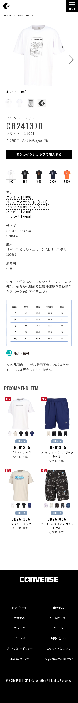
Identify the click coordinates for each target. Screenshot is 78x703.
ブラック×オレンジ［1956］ (27, 206)
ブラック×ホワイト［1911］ (27, 201)
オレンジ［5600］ (19, 216)
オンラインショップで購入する (39, 154)
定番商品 (19, 618)
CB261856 (57, 519)
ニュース (58, 628)
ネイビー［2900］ (19, 211)
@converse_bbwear (58, 659)
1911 (25, 179)
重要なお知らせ (19, 659)
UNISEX (21, 441)
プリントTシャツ (21, 452)
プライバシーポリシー (19, 648)
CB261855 (57, 447)
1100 (11, 179)
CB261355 (21, 447)
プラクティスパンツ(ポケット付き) (57, 454)
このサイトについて (58, 648)
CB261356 (21, 519)
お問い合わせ (59, 638)
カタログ (19, 628)
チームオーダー (58, 618)
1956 (39, 179)
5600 (67, 179)
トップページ (20, 607)
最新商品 (58, 607)
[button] (71, 59)
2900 (53, 179)
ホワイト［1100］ (19, 197)
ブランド (19, 638)
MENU (72, 7)
